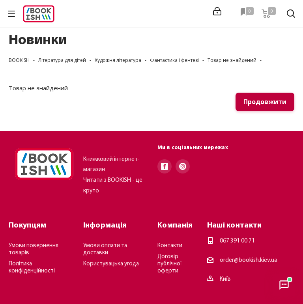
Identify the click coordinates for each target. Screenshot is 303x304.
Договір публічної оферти (169, 264)
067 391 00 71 (237, 241)
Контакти (169, 246)
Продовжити (264, 101)
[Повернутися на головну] (44, 164)
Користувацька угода (111, 264)
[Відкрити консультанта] (284, 285)
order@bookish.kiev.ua (248, 260)
